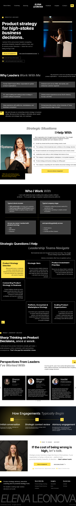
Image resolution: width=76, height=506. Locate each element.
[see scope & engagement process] (29, 53)
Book (52, 486)
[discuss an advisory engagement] (55, 171)
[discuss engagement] (42, 464)
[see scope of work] (60, 464)
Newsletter (53, 483)
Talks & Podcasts (55, 488)
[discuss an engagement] (9, 53)
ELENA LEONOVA (38, 5)
